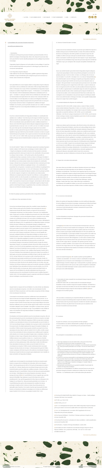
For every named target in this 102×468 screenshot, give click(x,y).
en (95, 14)
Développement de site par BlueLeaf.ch (87, 466)
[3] (95, 77)
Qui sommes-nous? (36, 17)
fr (93, 14)
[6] (62, 225)
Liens (66, 17)
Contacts (73, 17)
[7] (71, 249)
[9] (88, 288)
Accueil (26, 17)
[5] (85, 116)
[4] (90, 110)
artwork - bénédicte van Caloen (13, 466)
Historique (47, 17)
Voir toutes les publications (89, 39)
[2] (22, 375)
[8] (70, 256)
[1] (45, 208)
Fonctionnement (57, 17)
